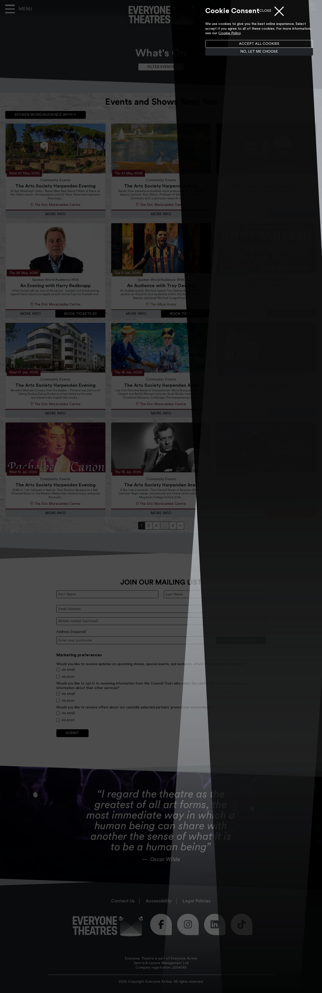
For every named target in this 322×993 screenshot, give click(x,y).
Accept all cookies (259, 44)
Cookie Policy (229, 33)
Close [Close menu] (265, 11)
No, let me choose (259, 51)
